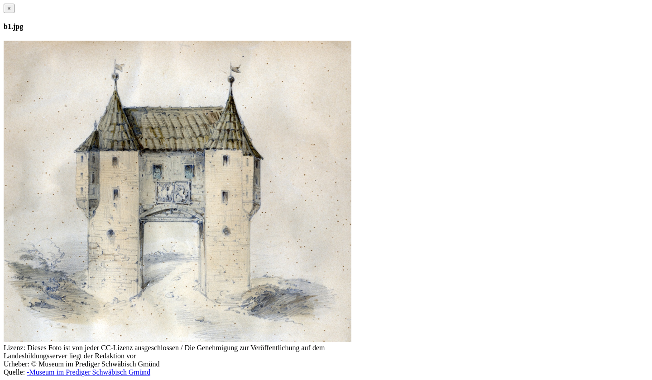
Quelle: (14, 372)
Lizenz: (14, 348)
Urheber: (16, 364)
